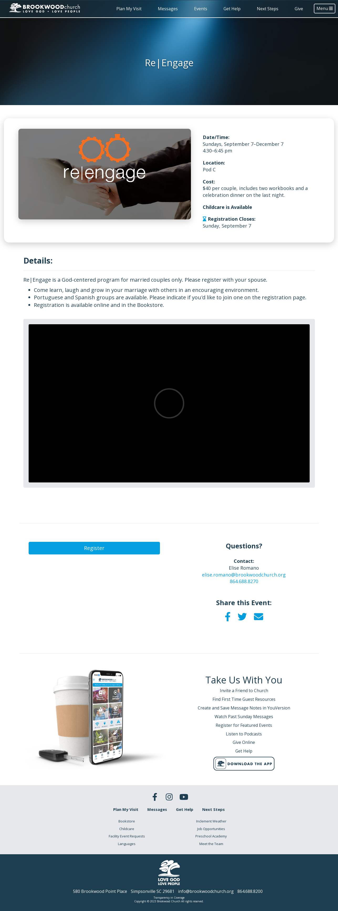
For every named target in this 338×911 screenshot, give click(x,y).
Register (94, 548)
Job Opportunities (211, 828)
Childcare (126, 828)
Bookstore (126, 821)
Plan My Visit (129, 9)
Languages (127, 843)
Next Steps (267, 9)
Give (299, 9)
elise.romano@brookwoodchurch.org (244, 575)
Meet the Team (211, 843)
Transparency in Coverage (169, 897)
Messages (168, 9)
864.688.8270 (244, 581)
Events (200, 9)
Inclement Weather (211, 821)
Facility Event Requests (127, 836)
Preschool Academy (211, 836)
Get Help (232, 9)
